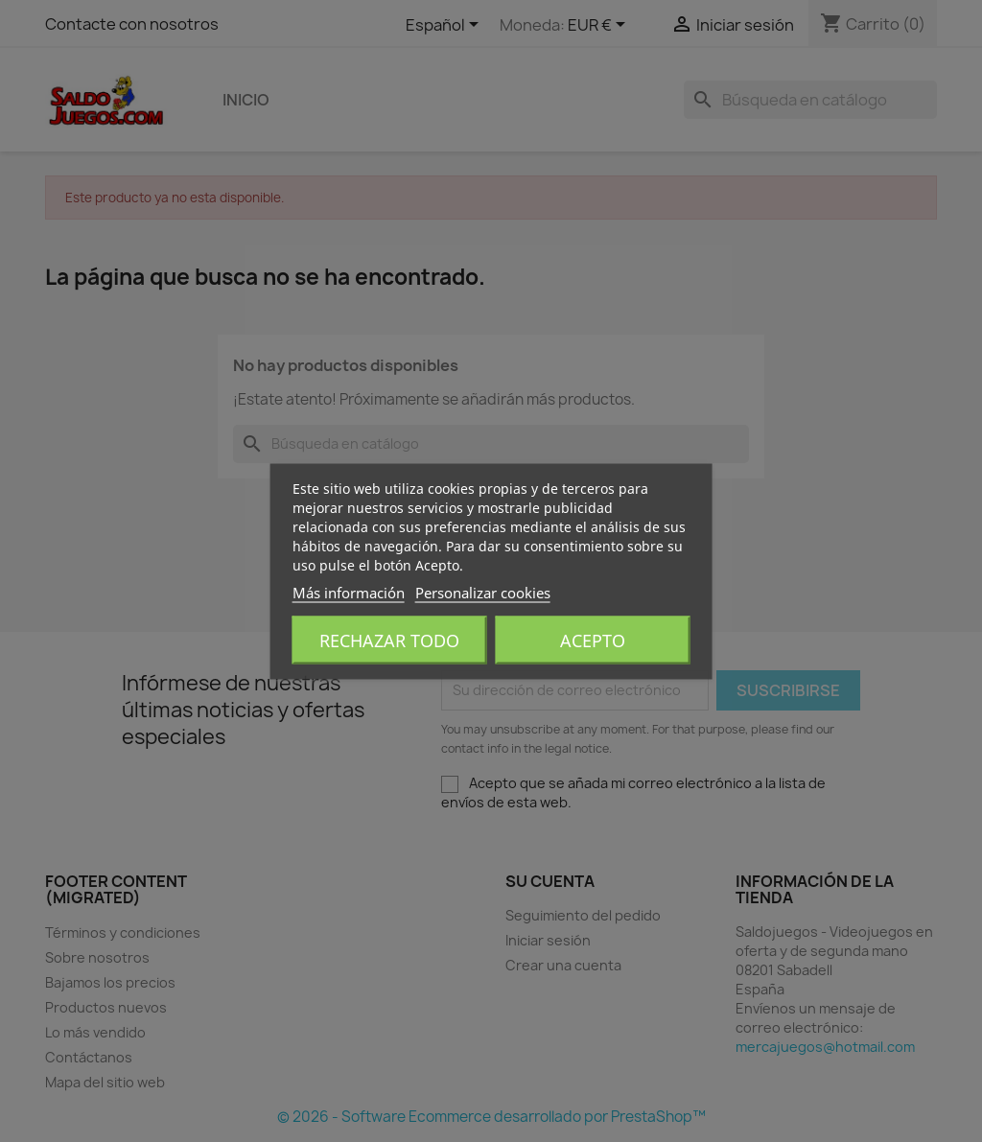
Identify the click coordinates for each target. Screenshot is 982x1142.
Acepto (592, 639)
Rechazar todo (389, 639)
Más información (348, 591)
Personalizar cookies (482, 591)
